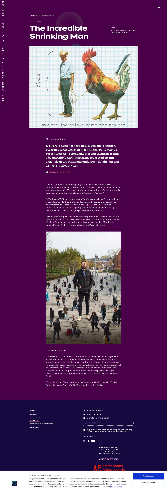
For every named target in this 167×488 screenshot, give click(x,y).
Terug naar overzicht (42, 16)
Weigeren (148, 474)
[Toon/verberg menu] (159, 7)
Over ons (34, 427)
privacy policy (116, 472)
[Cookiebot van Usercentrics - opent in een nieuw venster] (14, 483)
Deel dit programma (60, 172)
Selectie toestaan (148, 468)
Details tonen (119, 484)
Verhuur (34, 421)
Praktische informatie (41, 424)
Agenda (33, 414)
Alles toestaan (148, 461)
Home (32, 411)
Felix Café (34, 417)
